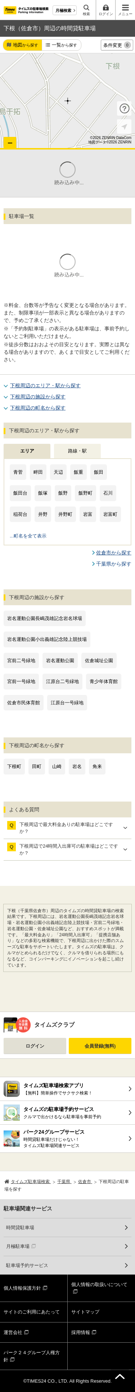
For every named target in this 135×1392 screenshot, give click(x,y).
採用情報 (80, 1332)
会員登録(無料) (100, 1046)
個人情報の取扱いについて (99, 1284)
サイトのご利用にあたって (32, 1312)
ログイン (35, 1046)
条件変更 (117, 45)
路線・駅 (77, 451)
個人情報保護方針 (22, 1288)
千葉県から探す (113, 564)
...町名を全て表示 (28, 536)
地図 (25, 45)
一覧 (64, 45)
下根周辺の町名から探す (38, 408)
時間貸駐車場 (20, 1227)
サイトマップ (85, 1312)
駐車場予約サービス (27, 1265)
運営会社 (13, 1332)
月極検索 (63, 10)
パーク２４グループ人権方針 (32, 1356)
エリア (27, 451)
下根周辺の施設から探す (38, 397)
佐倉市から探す (113, 553)
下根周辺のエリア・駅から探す (45, 385)
